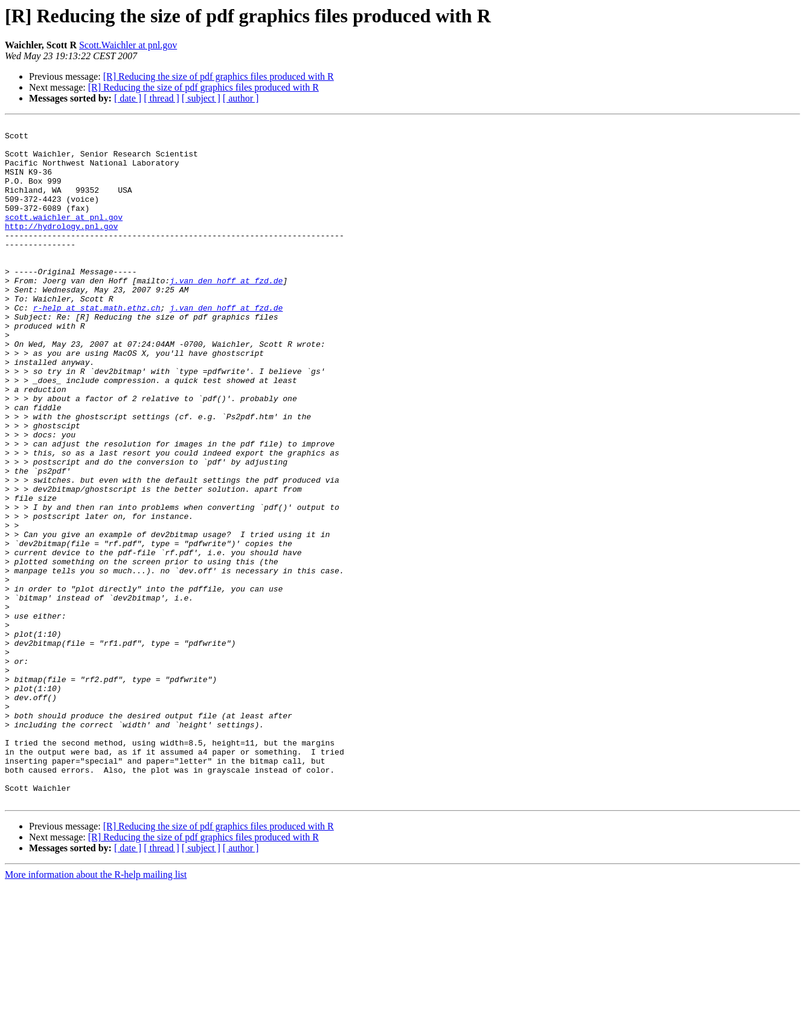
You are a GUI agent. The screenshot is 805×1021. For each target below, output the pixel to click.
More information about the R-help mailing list (96, 1010)
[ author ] (241, 98)
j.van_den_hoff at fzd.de (226, 313)
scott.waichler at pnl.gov (64, 236)
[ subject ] (201, 98)
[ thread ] (161, 98)
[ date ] (127, 98)
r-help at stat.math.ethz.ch (97, 345)
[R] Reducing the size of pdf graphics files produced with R (218, 76)
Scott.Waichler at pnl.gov (128, 45)
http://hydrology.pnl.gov (61, 247)
